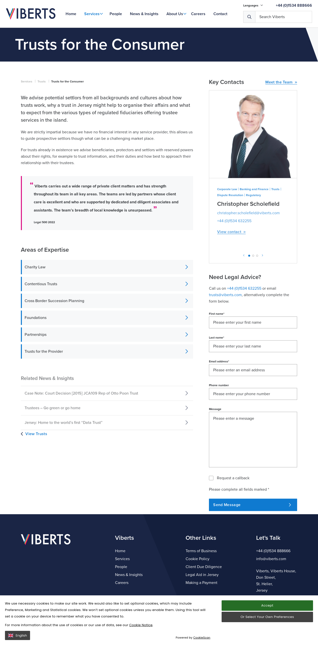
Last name (216, 379)
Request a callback (233, 520)
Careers (198, 13)
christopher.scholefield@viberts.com (248, 255)
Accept (267, 605)
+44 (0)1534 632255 (234, 263)
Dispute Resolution (230, 237)
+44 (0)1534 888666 (294, 5)
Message (215, 451)
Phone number (219, 427)
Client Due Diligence (204, 566)
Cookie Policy (197, 558)
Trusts (42, 123)
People (116, 13)
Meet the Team (281, 124)
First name (216, 356)
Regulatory (253, 237)
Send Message (252, 546)
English (17, 635)
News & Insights (144, 13)
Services (92, 13)
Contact (220, 13)
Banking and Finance (254, 231)
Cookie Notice (141, 625)
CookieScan (201, 638)
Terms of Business (201, 550)
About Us (174, 13)
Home (71, 13)
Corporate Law (227, 231)
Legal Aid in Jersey (202, 574)
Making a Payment (201, 582)
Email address (219, 403)
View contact (231, 274)
